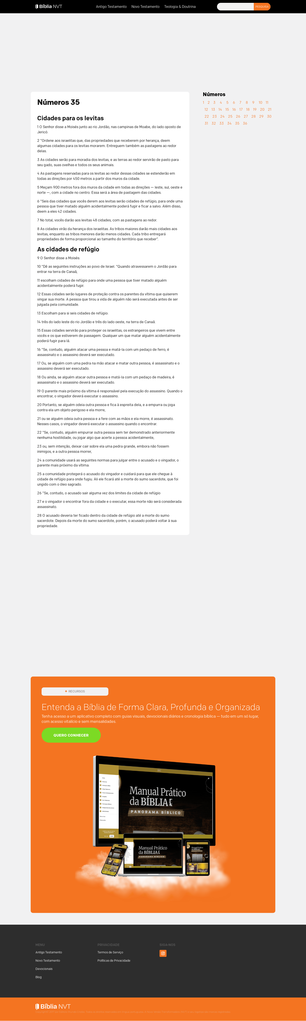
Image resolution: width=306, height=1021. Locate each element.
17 (241, 109)
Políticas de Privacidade (114, 961)
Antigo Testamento (111, 7)
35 (237, 123)
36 (245, 123)
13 (213, 109)
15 (227, 109)
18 (248, 109)
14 (220, 109)
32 (214, 123)
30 (269, 116)
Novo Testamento (145, 7)
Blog (38, 977)
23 (214, 116)
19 (255, 109)
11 (267, 102)
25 (230, 116)
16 (234, 109)
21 (269, 109)
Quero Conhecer (73, 735)
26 (238, 116)
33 (221, 123)
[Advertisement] (153, 49)
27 (246, 116)
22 (207, 116)
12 (206, 109)
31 (206, 123)
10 (260, 102)
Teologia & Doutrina (180, 7)
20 (262, 109)
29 (261, 116)
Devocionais (43, 969)
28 (253, 116)
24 (222, 116)
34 (229, 123)
